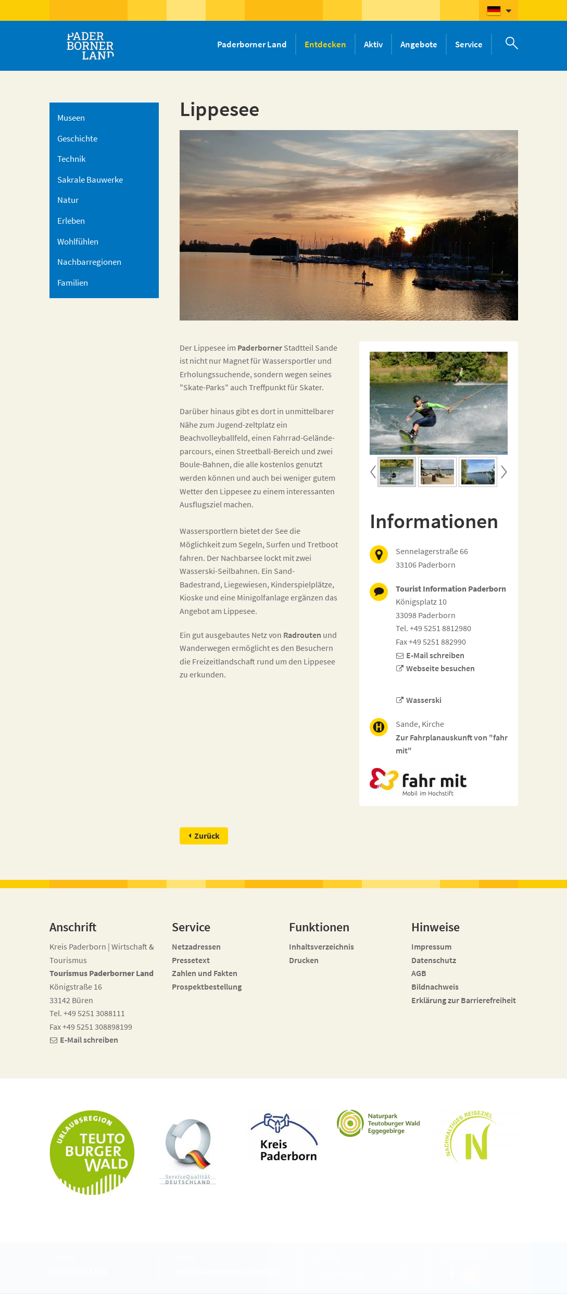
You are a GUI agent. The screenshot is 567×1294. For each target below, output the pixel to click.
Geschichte (77, 138)
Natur (68, 200)
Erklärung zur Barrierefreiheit (463, 1000)
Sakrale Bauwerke (90, 179)
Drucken (304, 960)
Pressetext (191, 960)
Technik (71, 158)
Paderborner (259, 347)
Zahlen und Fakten (204, 973)
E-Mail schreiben (435, 655)
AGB (418, 973)
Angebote (418, 44)
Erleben (71, 220)
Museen (71, 117)
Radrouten (302, 635)
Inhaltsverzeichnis (321, 947)
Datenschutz (433, 960)
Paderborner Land (252, 44)
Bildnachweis (435, 987)
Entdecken (325, 44)
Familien (72, 282)
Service (469, 44)
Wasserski (424, 700)
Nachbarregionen (89, 261)
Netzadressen (196, 947)
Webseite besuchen (440, 668)
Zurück (207, 835)
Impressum (431, 947)
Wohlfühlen (77, 241)
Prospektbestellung (207, 987)
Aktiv (373, 44)
